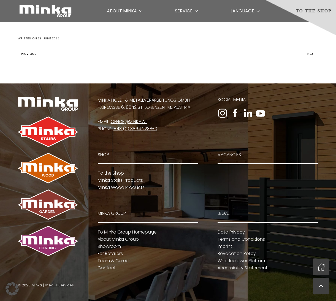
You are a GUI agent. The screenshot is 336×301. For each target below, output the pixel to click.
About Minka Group (117, 239)
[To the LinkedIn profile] (248, 113)
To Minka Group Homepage (126, 232)
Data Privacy (230, 232)
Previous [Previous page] (27, 53)
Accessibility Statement (242, 268)
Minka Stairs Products (120, 180)
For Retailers (109, 253)
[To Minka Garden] (48, 204)
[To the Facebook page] (235, 113)
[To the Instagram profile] (222, 113)
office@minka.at (129, 121)
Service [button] (186, 11)
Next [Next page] (312, 53)
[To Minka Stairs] (48, 131)
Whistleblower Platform (241, 260)
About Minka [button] (124, 11)
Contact (106, 268)
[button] (321, 286)
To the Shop (314, 11)
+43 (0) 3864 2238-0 (135, 129)
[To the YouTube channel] (260, 113)
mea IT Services (58, 285)
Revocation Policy (236, 253)
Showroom (108, 246)
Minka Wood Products (121, 187)
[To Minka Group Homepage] (48, 103)
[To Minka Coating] (47, 241)
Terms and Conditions (240, 239)
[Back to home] (45, 11)
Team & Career (113, 260)
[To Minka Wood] (48, 168)
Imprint (224, 246)
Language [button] (245, 11)
